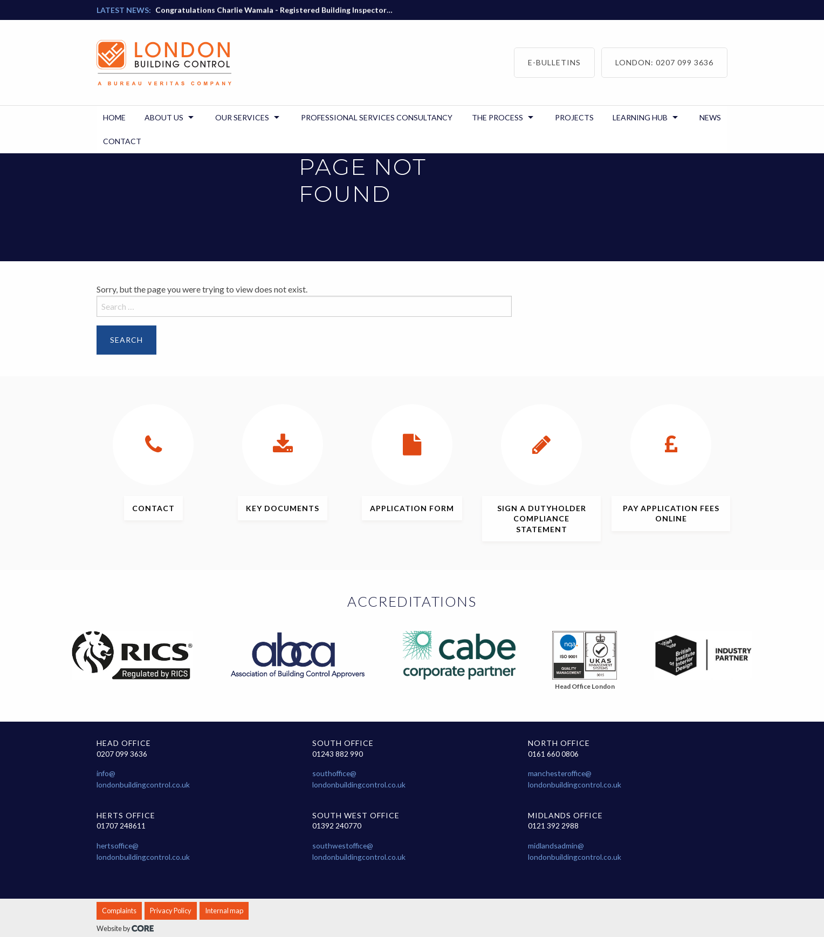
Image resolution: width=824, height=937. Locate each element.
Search (126, 339)
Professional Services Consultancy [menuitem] (376, 117)
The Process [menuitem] (497, 117)
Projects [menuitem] (574, 117)
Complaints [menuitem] (119, 910)
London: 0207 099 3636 (664, 62)
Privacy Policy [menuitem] (170, 910)
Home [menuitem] (114, 117)
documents (282, 508)
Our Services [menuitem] (242, 117)
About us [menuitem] (164, 117)
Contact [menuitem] (122, 141)
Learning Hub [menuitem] (640, 117)
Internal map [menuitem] (224, 910)
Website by (125, 928)
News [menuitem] (710, 117)
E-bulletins (554, 62)
